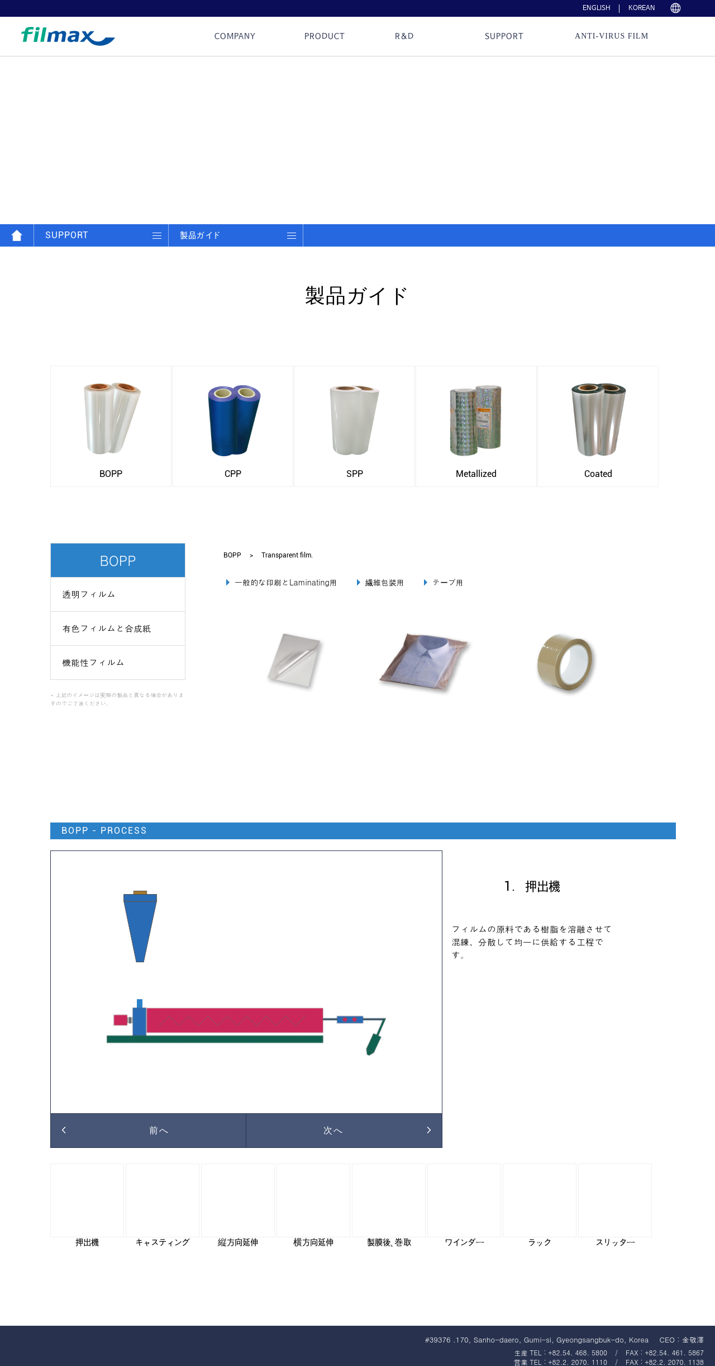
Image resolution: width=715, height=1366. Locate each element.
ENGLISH (597, 8)
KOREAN (641, 8)
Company (235, 36)
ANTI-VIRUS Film (612, 36)
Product (324, 36)
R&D (404, 36)
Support (504, 36)
